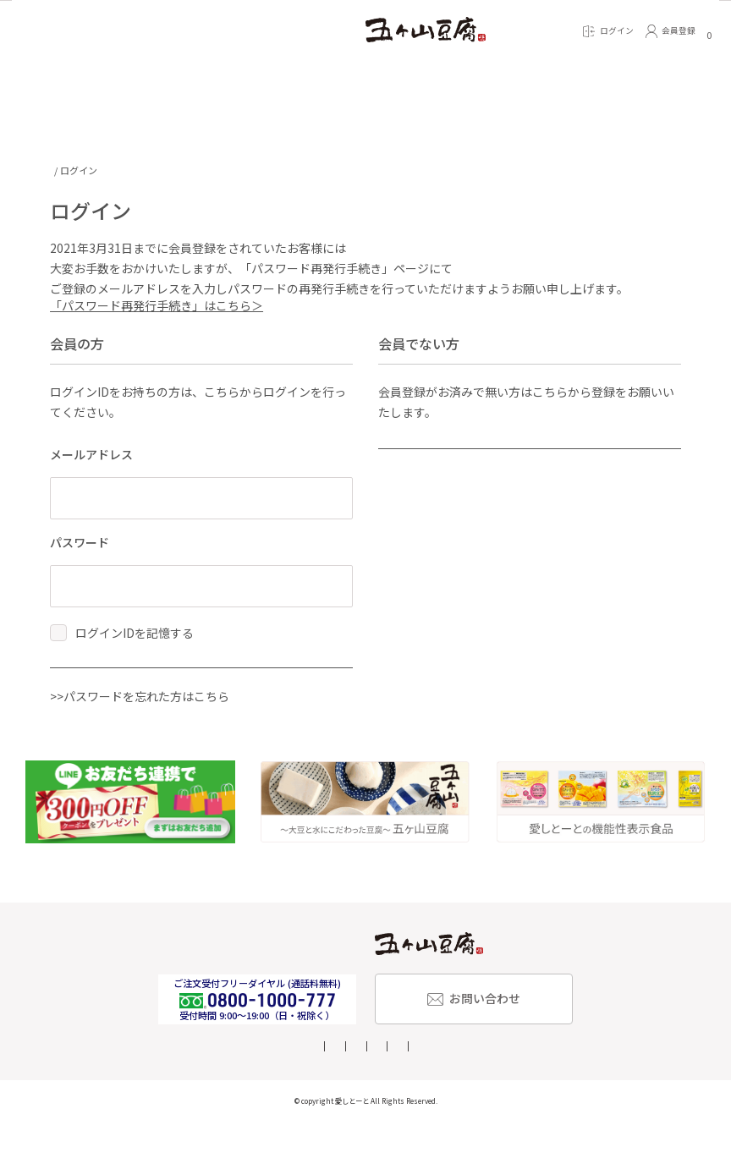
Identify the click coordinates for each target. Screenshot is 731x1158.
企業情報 (300, 1081)
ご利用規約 (569, 1081)
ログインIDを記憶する (134, 638)
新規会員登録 (496, 468)
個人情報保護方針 (494, 1081)
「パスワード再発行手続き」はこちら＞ (156, 311)
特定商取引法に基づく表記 (388, 1081)
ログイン (168, 688)
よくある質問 (237, 1081)
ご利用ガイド (165, 1081)
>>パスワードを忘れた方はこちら (139, 731)
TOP (59, 170)
